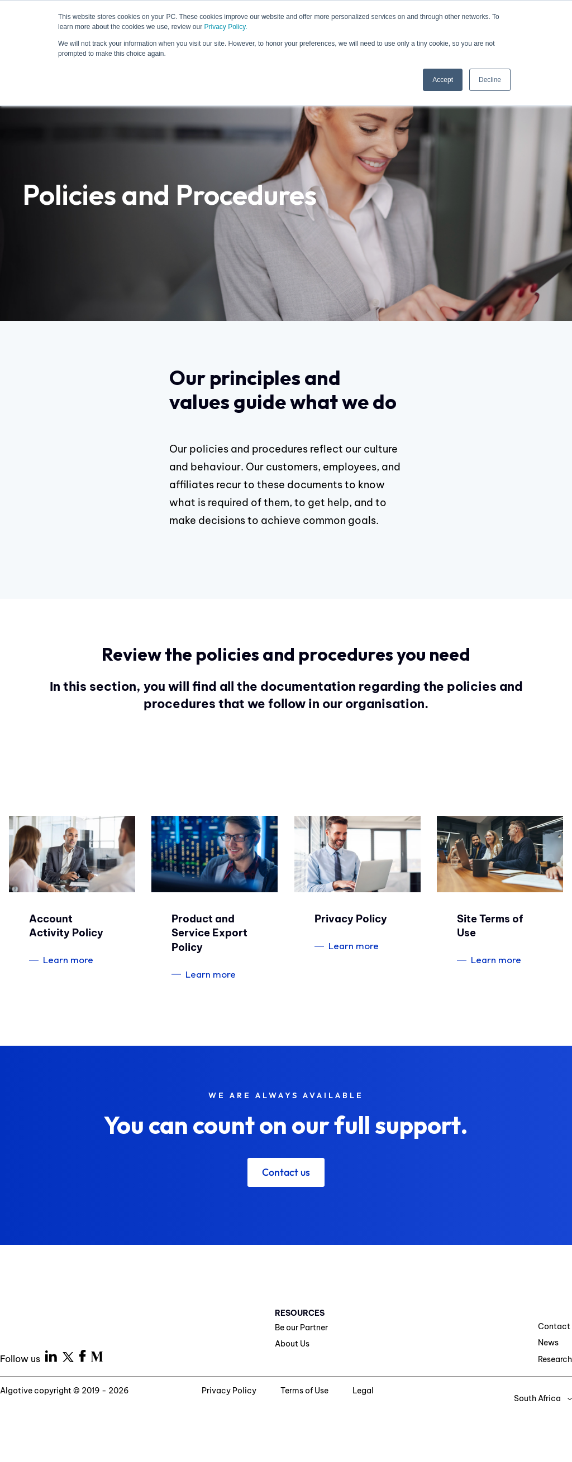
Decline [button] (490, 80)
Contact (554, 1326)
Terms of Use (305, 1391)
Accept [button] (442, 80)
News (548, 1343)
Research (555, 1359)
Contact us (286, 1172)
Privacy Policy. (225, 27)
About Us (292, 1344)
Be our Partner (301, 1327)
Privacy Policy (230, 1391)
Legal (363, 1391)
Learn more (68, 959)
